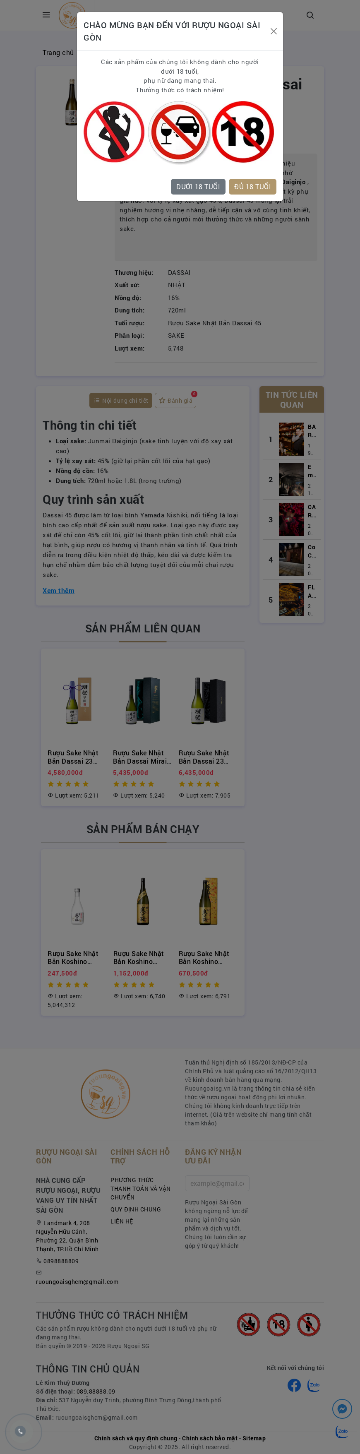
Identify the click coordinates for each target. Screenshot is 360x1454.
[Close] (273, 31)
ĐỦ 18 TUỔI (252, 186)
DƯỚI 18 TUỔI (198, 186)
